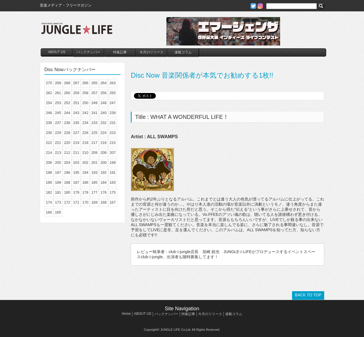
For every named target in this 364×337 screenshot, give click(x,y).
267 (76, 83)
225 (94, 133)
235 (76, 123)
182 (49, 192)
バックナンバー (88, 52)
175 (112, 192)
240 (103, 113)
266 (85, 83)
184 (103, 182)
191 (112, 172)
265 (94, 83)
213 (58, 152)
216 (103, 142)
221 (58, 142)
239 (112, 113)
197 (58, 172)
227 (76, 133)
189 (58, 182)
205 (58, 162)
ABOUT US (56, 52)
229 (58, 133)
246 (49, 113)
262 (49, 93)
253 (58, 103)
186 (85, 182)
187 (76, 182)
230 (49, 133)
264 (103, 83)
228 (67, 133)
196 (67, 172)
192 (103, 172)
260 (67, 93)
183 (112, 182)
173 (58, 202)
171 (76, 202)
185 (94, 182)
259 (76, 93)
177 (94, 192)
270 (49, 83)
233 (94, 123)
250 (85, 103)
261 (58, 93)
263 (112, 83)
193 (94, 172)
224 (103, 133)
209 (94, 152)
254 (49, 103)
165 (58, 212)
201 (94, 162)
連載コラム (183, 52)
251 (76, 103)
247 (112, 103)
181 (58, 192)
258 (85, 93)
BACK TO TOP (308, 295)
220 (67, 142)
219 (76, 142)
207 (112, 152)
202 (85, 162)
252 (67, 103)
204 (67, 162)
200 (103, 162)
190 (49, 182)
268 (67, 83)
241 (94, 113)
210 (85, 152)
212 (67, 152)
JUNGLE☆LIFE (76, 31)
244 (67, 113)
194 (85, 172)
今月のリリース (152, 52)
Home (126, 314)
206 (49, 162)
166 (49, 212)
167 (112, 202)
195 (76, 172)
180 (67, 192)
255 (112, 93)
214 (49, 152)
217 (94, 142)
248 (103, 103)
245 (58, 113)
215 (112, 142)
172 (67, 202)
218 (85, 142)
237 (58, 123)
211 (76, 152)
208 (103, 152)
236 (67, 123)
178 (85, 192)
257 (94, 93)
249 (94, 103)
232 (103, 123)
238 (49, 123)
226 (85, 133)
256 (103, 93)
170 (85, 202)
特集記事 (120, 52)
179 (76, 192)
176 (103, 192)
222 (49, 142)
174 (49, 202)
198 (49, 172)
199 (112, 162)
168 (103, 202)
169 (94, 202)
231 (112, 123)
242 (85, 113)
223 (112, 133)
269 (58, 83)
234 (85, 123)
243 (76, 113)
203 (76, 162)
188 (67, 182)
